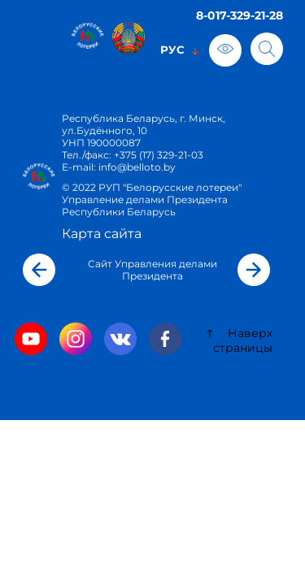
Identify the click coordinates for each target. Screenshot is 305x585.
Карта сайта (102, 233)
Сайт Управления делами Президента (152, 270)
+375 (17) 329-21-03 (158, 155)
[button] (39, 270)
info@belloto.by (136, 167)
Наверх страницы (239, 340)
